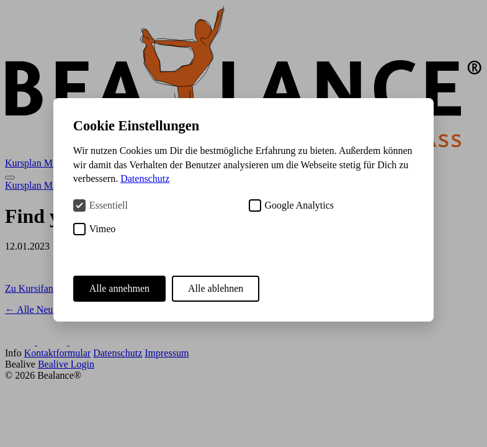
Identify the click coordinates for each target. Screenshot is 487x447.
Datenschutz (117, 353)
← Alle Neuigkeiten (45, 309)
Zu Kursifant (30, 288)
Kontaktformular (57, 353)
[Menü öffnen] (10, 177)
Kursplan (24, 163)
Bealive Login (66, 364)
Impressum (167, 353)
